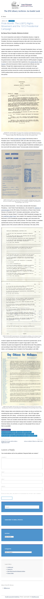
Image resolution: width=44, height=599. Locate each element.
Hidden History (6, 429)
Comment (4, 457)
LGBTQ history (30, 433)
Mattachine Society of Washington (20, 435)
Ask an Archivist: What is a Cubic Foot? (32, 440)
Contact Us (9, 569)
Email (3, 479)
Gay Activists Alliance (8, 433)
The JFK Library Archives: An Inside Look (22, 11)
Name (3, 472)
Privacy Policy (10, 573)
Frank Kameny (28, 431)
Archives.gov (10, 567)
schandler (11, 20)
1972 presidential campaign (9, 431)
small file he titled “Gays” (9, 216)
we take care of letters (20, 138)
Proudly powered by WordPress (12, 596)
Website (3, 486)
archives (20, 431)
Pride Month (34, 435)
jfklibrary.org (7, 588)
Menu (4, 16)
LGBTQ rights (6, 435)
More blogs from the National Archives (16, 571)
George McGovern (20, 433)
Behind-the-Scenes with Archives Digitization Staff (11, 440)
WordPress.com (35, 596)
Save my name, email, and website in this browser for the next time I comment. (21, 493)
